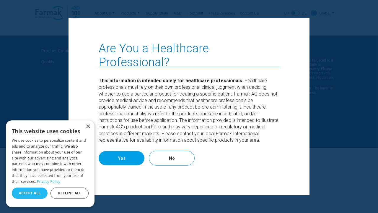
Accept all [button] (30, 193)
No (193, 158)
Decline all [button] (70, 193)
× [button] (88, 127)
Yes (128, 158)
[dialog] (50, 163)
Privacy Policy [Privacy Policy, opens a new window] (48, 181)
